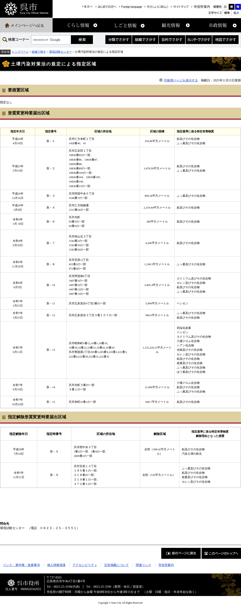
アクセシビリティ (85, 565)
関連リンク (143, 565)
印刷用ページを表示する (181, 80)
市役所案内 (166, 565)
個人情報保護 (56, 565)
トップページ (20, 51)
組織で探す (39, 51)
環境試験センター (60, 51)
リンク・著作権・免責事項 (21, 565)
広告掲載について (116, 565)
